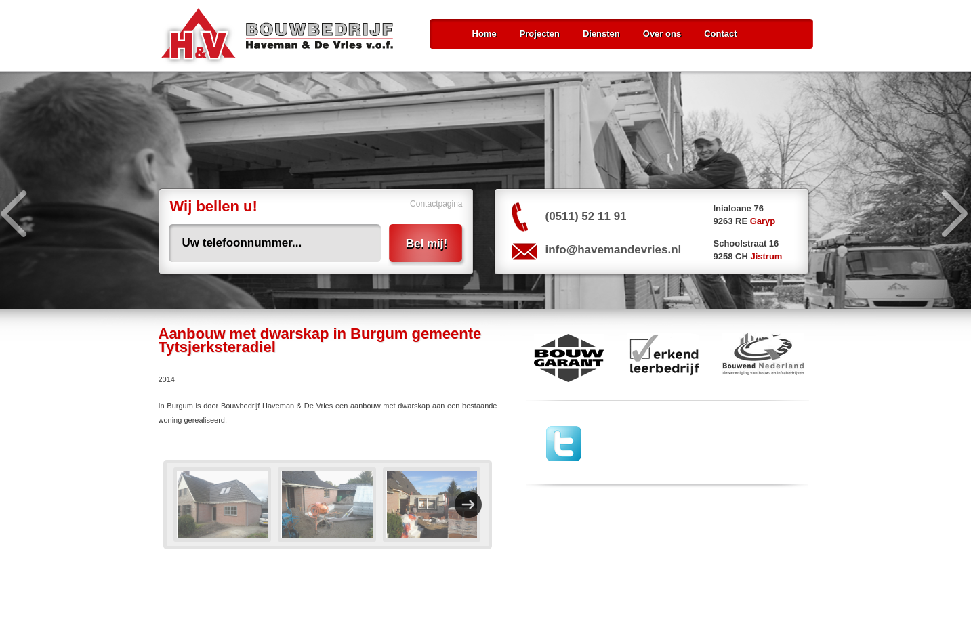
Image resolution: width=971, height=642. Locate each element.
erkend (663, 357)
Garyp (763, 221)
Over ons (662, 33)
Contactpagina (436, 204)
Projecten (540, 33)
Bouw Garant (565, 357)
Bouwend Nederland (763, 357)
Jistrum (766, 256)
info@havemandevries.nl (613, 249)
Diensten (601, 33)
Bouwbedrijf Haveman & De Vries (277, 37)
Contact (720, 33)
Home (484, 33)
